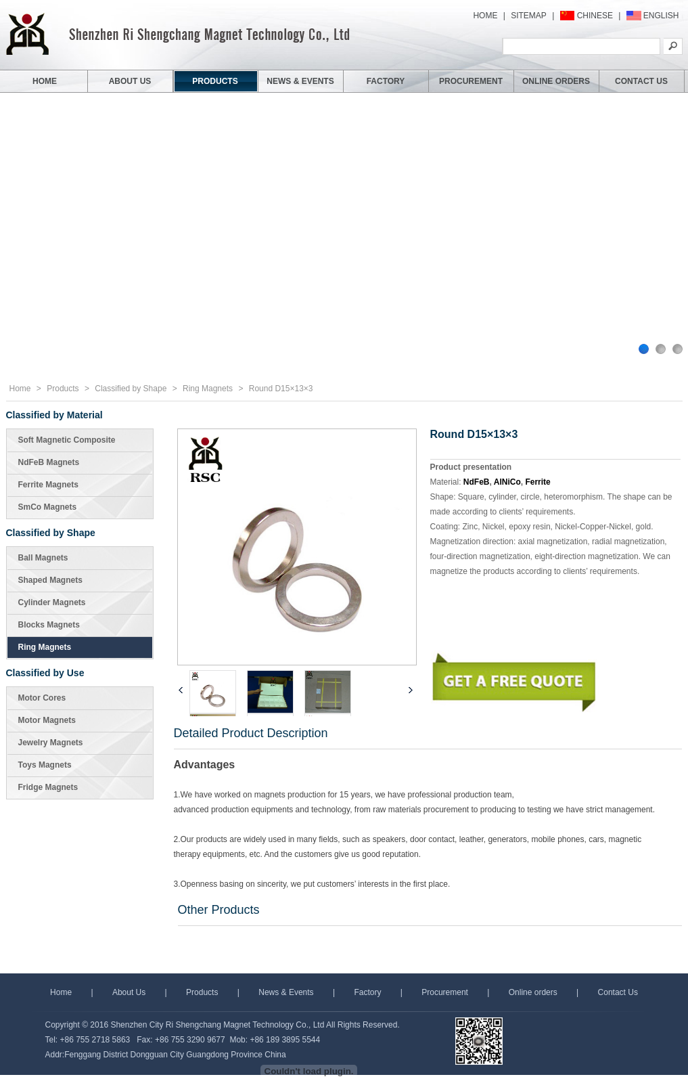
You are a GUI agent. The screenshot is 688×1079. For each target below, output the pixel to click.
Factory (367, 992)
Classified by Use (45, 672)
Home (20, 388)
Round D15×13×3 (281, 388)
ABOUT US (130, 81)
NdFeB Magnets (49, 462)
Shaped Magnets (50, 580)
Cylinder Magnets (52, 602)
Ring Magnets (208, 388)
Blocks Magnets (49, 625)
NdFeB (476, 482)
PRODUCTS (214, 81)
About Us (128, 992)
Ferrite (537, 482)
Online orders (533, 992)
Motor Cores (42, 698)
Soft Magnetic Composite (67, 440)
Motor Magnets (47, 720)
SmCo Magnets (47, 507)
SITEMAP (529, 15)
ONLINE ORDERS (556, 81)
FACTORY (386, 81)
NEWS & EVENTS (300, 81)
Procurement (444, 992)
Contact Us (618, 992)
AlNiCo (507, 482)
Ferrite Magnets (48, 484)
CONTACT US (641, 81)
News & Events (285, 992)
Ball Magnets (43, 558)
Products (62, 388)
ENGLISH (661, 15)
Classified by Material (54, 415)
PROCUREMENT (471, 81)
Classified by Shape (130, 388)
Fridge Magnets (48, 787)
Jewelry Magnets (50, 742)
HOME (485, 15)
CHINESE (595, 15)
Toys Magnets (45, 765)
